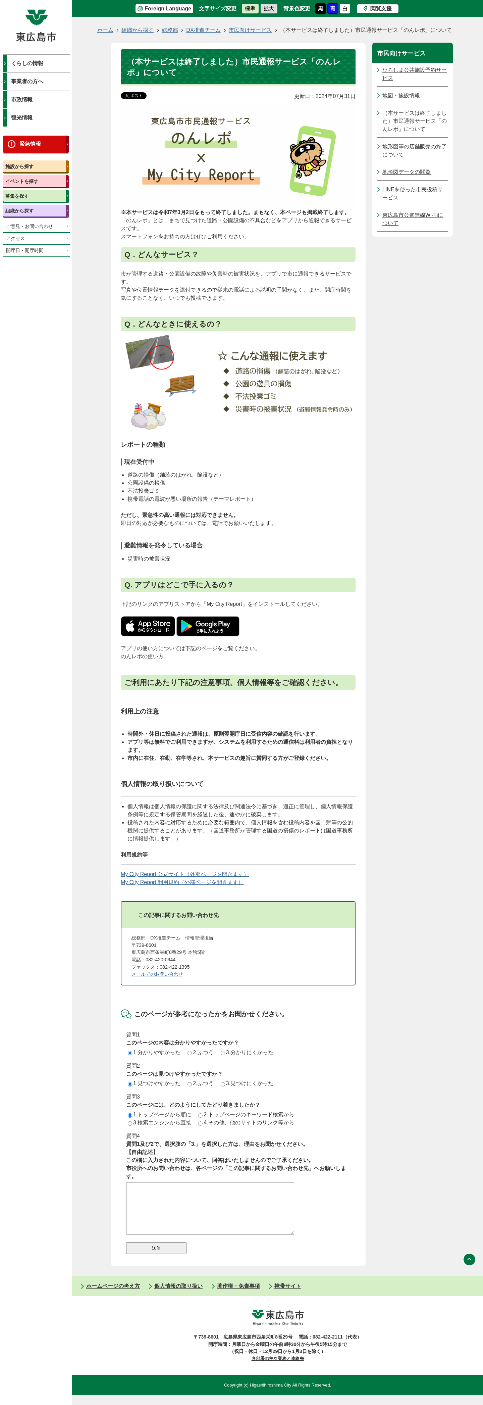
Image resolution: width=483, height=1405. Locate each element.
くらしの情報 (27, 63)
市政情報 (22, 99)
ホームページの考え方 (113, 1296)
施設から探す (19, 166)
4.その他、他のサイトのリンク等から (246, 1122)
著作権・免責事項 (238, 1296)
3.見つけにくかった (247, 1083)
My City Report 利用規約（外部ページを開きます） (182, 882)
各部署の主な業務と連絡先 (278, 1368)
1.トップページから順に (159, 1114)
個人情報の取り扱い (178, 1296)
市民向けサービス (250, 30)
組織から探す (19, 210)
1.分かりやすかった (154, 1052)
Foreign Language (168, 8)
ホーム (105, 30)
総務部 (170, 30)
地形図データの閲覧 (406, 172)
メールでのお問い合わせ (157, 974)
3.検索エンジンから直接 (159, 1122)
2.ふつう (200, 1052)
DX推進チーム (203, 30)
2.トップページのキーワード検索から (246, 1114)
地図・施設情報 (401, 95)
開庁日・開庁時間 (25, 250)
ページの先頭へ (469, 1269)
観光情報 (22, 117)
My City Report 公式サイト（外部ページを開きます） (185, 874)
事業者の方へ (27, 81)
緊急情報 (30, 144)
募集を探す (17, 196)
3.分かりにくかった (247, 1052)
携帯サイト (287, 1296)
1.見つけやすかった (154, 1083)
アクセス (15, 238)
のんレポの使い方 (142, 656)
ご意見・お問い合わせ (29, 226)
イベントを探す (21, 181)
